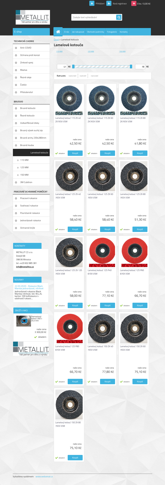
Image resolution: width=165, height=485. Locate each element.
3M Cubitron (26, 182)
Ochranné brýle (27, 227)
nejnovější (94, 75)
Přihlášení (98, 3)
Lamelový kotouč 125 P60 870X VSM (132, 272)
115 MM (24, 160)
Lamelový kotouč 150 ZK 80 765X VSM (68, 424)
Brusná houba (27, 145)
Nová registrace (119, 3)
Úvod (56, 39)
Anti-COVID (25, 47)
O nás (66, 31)
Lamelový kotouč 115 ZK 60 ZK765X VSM (100, 119)
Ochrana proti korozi (30, 55)
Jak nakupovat (78, 31)
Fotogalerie (112, 31)
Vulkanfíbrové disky (29, 123)
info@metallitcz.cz (25, 266)
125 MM (24, 167)
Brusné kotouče (27, 108)
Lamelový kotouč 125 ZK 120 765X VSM (68, 272)
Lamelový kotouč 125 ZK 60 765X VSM (100, 195)
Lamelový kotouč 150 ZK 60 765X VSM (133, 348)
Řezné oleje (25, 77)
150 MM (24, 174)
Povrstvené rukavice (30, 213)
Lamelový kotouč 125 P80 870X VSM (67, 348)
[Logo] (33, 17)
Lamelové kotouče (39, 152)
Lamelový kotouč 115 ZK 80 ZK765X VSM (133, 119)
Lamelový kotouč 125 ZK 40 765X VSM (68, 195)
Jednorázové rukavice (30, 220)
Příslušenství (26, 92)
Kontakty (124, 31)
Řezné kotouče (27, 115)
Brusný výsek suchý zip (31, 130)
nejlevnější (72, 75)
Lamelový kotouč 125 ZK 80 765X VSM (133, 195)
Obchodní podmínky (95, 31)
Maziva (23, 70)
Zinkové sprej (26, 62)
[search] (118, 17)
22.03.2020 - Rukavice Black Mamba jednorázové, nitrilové (29, 287)
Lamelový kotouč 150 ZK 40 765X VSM (100, 348)
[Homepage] (59, 31)
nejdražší (83, 75)
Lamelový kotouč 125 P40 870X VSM (100, 272)
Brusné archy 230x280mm (33, 137)
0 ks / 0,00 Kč (143, 3)
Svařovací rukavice (29, 205)
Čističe (23, 84)
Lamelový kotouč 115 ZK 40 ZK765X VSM (68, 119)
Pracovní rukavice (28, 198)
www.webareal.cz (44, 476)
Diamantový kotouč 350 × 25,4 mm (36, 318)
